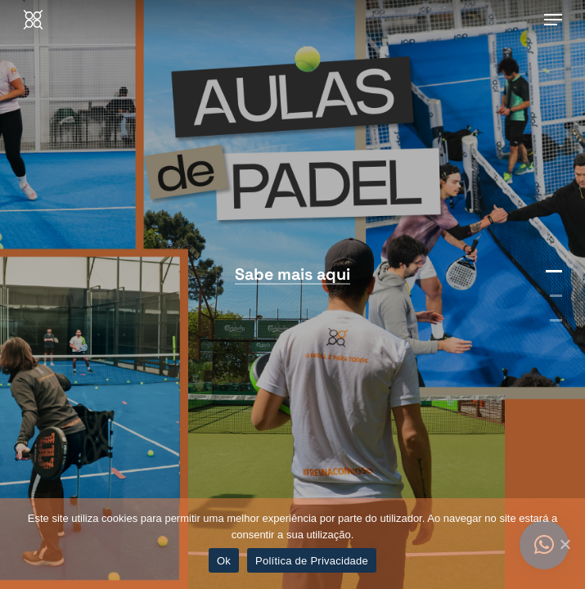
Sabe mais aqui (292, 274)
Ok (224, 561)
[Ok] (564, 544)
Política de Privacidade (311, 561)
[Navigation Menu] (553, 19)
